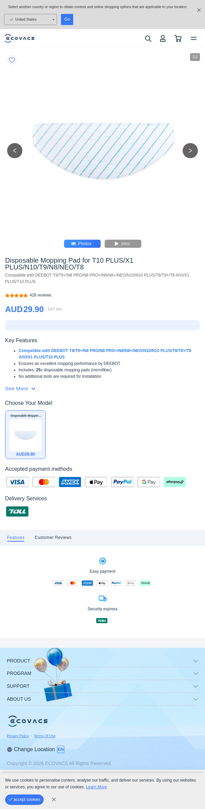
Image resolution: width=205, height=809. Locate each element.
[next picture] (190, 150)
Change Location (31, 749)
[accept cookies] (24, 799)
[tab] (15, 538)
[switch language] (60, 749)
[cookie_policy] (54, 799)
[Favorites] (12, 60)
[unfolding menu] (196, 661)
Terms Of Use (45, 736)
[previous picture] (14, 150)
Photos (82, 244)
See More (20, 388)
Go (67, 19)
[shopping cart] (178, 38)
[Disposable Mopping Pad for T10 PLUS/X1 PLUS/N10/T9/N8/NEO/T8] (41, 295)
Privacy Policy (18, 736)
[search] (148, 38)
